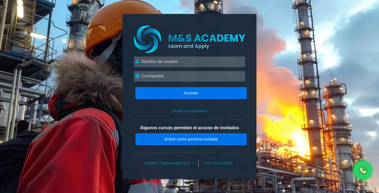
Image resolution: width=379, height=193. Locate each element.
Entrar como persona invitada (191, 139)
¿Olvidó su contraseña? (189, 111)
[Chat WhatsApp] (363, 170)
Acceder (191, 93)
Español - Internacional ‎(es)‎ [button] (168, 163)
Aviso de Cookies (218, 163)
